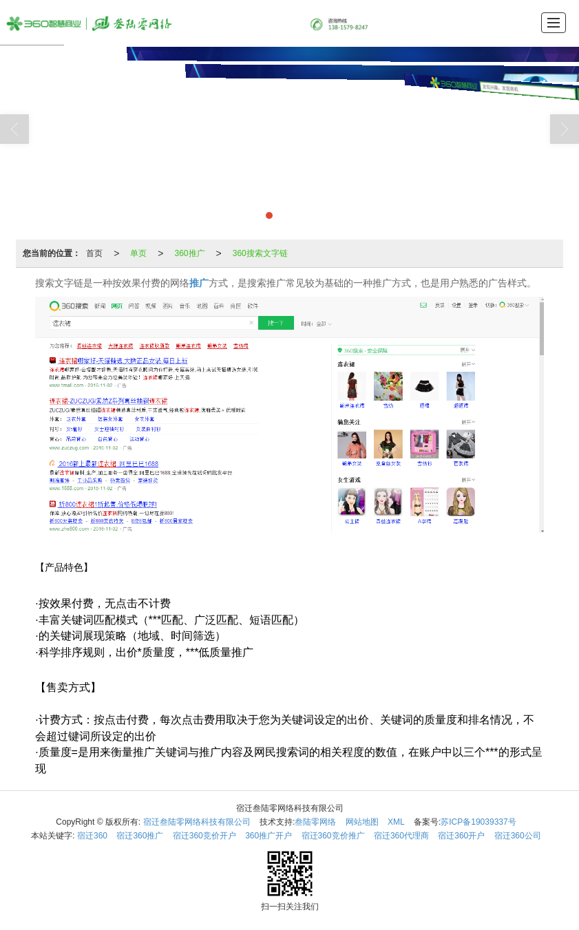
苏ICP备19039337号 (478, 822)
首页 (94, 253)
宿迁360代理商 (401, 836)
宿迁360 (92, 836)
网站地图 (362, 822)
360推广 (190, 253)
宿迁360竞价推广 (333, 836)
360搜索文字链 (260, 253)
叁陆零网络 (315, 822)
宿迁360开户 (461, 836)
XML (396, 822)
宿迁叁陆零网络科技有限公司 (197, 822)
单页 (138, 253)
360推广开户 (268, 836)
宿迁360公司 (517, 836)
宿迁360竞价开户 (204, 836)
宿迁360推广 (139, 836)
